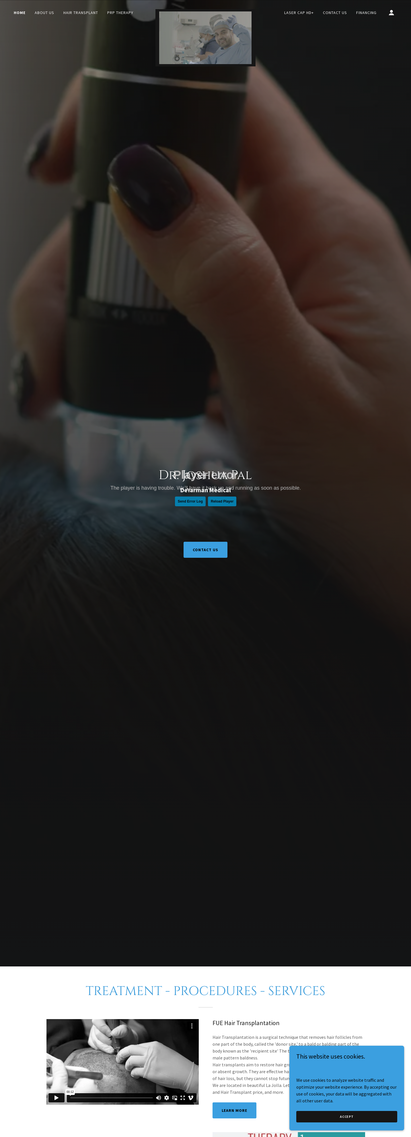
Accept (347, 1116)
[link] (206, 11)
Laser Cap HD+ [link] (299, 12)
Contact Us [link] (335, 12)
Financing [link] (366, 12)
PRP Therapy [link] (120, 12)
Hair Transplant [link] (80, 12)
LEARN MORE (235, 1110)
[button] (391, 12)
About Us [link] (44, 12)
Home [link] (20, 12)
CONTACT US (205, 549)
